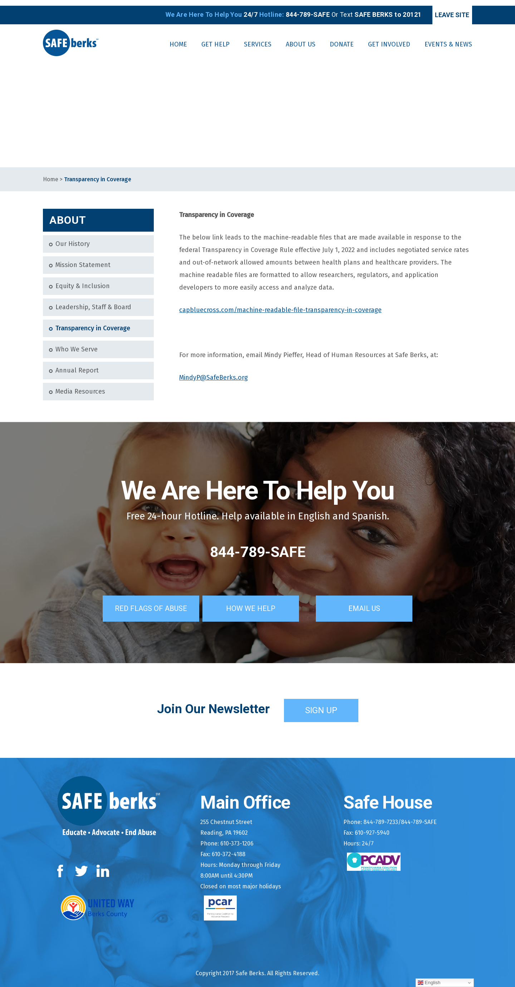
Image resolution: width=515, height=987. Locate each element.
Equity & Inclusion (82, 280)
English (429, 983)
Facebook (61, 864)
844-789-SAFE (257, 546)
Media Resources (80, 386)
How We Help (260, 601)
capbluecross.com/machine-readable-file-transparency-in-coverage (280, 304)
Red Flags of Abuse (144, 601)
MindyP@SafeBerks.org (213, 372)
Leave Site (442, 9)
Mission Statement (83, 259)
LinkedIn (103, 864)
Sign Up (321, 703)
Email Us (374, 601)
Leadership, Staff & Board (93, 301)
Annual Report (77, 365)
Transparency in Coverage (92, 322)
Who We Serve (76, 343)
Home (50, 173)
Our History (72, 238)
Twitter (81, 864)
